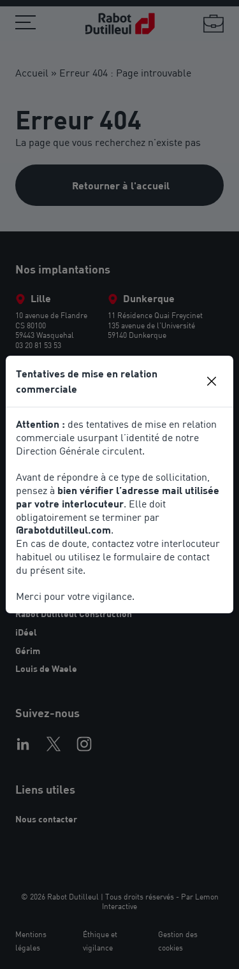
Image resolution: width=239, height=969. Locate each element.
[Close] (211, 381)
